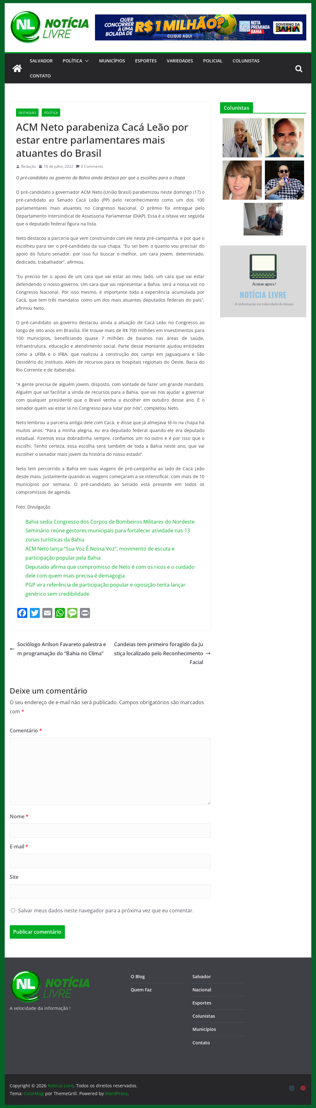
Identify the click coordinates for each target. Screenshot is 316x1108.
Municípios (112, 61)
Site (14, 876)
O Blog (138, 976)
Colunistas (246, 61)
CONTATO (40, 76)
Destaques (27, 112)
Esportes (146, 61)
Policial (213, 61)
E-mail (19, 846)
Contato (201, 1043)
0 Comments (89, 166)
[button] (85, 60)
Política (72, 61)
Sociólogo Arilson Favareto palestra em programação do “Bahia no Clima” (58, 649)
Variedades (180, 61)
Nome (19, 816)
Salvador (41, 61)
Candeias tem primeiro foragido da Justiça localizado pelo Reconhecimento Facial (162, 653)
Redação (28, 166)
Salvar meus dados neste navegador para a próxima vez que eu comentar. (106, 910)
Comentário (26, 730)
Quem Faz (141, 990)
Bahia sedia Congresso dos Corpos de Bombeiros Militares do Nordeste (110, 521)
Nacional (201, 990)
